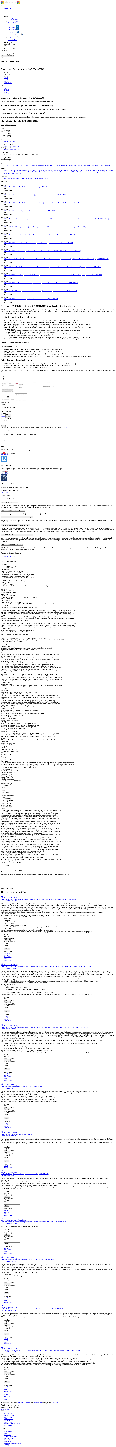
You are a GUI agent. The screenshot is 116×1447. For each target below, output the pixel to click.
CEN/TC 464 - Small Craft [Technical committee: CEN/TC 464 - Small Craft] (12, 146)
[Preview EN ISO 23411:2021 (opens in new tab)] (3, 415)
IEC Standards (8, 1420)
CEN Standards (8, 1422)
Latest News (8, 1431)
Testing (6, 1444)
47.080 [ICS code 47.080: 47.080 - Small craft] (6, 78)
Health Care (7, 1440)
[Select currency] (8, 49)
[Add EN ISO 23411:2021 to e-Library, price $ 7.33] (3, 426)
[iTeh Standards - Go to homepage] (9, 3)
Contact (6, 1398)
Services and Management (12, 1436)
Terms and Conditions (23, 1402)
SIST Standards (8, 1417)
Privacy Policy (37, 1402)
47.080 (65, 427)
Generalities (7, 1435)
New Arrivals (8, 1433)
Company (7, 1396)
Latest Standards (9, 1414)
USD (5, 50)
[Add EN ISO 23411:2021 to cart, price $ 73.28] (8, 415)
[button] (3, 86)
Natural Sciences (9, 1438)
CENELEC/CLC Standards (12, 1424)
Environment (8, 1441)
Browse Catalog (9, 1415)
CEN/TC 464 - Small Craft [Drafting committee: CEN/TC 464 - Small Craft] (12, 149)
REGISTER (10, 55)
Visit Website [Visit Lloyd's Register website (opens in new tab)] (4, 473)
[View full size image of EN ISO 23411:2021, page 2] (35, 401)
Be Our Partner (5, 1409)
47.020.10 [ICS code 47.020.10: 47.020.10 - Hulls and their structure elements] (7, 953)
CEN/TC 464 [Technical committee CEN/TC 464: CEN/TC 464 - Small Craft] (8, 83)
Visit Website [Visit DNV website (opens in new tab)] (4, 454)
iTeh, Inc (55, 1402)
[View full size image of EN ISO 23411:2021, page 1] (21, 401)
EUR (2, 50)
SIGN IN (3, 55)
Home (6, 1394)
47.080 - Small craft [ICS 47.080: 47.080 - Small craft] (10, 141)
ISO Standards (8, 1419)
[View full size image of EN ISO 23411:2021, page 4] (48, 401)
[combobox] (9, 424)
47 (62, 427)
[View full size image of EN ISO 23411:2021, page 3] (7, 401)
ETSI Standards (9, 1425)
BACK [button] (6, 73)
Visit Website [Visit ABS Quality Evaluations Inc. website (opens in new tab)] (4, 492)
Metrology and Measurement (12, 1443)
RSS (5, 1399)
